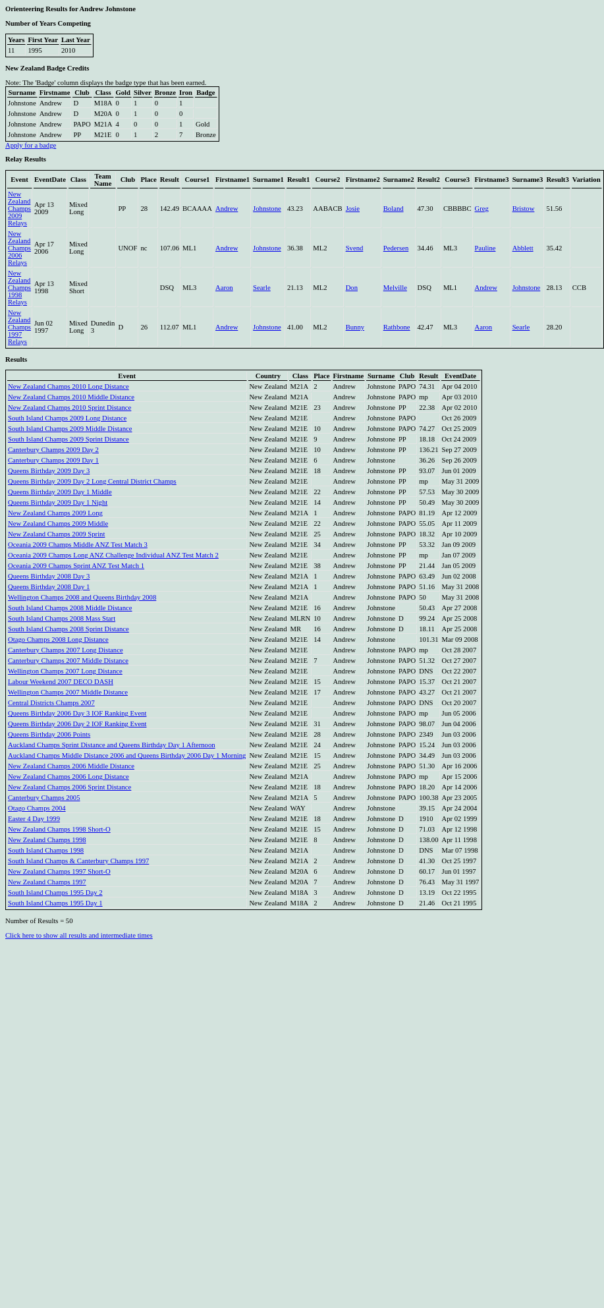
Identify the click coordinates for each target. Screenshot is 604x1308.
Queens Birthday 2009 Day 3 (49, 470)
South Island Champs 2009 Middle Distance (70, 428)
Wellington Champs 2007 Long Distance (65, 671)
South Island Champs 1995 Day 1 (55, 903)
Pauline (485, 248)
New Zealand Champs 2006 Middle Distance (71, 766)
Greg (482, 208)
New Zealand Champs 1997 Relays (19, 327)
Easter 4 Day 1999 (34, 818)
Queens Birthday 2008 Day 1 (49, 586)
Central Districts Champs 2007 (51, 702)
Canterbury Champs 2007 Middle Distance (68, 660)
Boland (393, 208)
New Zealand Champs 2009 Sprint (56, 534)
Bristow (523, 208)
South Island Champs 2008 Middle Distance (70, 607)
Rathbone (396, 327)
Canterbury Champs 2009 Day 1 (53, 460)
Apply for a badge (30, 145)
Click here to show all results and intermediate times (79, 935)
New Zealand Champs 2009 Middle (58, 523)
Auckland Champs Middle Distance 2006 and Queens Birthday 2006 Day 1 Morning (127, 755)
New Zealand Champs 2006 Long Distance (68, 776)
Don (352, 287)
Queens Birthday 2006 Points (49, 734)
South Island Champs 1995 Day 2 (55, 892)
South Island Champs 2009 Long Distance (67, 418)
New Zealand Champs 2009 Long (55, 513)
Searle (262, 287)
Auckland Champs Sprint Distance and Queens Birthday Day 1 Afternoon (111, 745)
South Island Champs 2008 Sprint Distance (68, 629)
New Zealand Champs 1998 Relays (19, 288)
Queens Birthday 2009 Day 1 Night (57, 502)
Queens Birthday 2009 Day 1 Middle (60, 492)
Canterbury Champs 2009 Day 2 (53, 449)
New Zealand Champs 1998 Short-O (59, 829)
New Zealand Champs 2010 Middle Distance (71, 397)
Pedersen (395, 248)
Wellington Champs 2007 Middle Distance (68, 692)
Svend (355, 248)
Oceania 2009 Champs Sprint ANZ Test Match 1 (76, 565)
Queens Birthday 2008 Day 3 (49, 576)
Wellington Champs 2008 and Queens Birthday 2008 (82, 597)
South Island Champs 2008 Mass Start (61, 618)
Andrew (226, 208)
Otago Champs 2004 (37, 808)
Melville (395, 287)
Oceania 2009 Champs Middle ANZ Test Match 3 (78, 544)
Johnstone (267, 208)
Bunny (355, 327)
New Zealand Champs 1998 (47, 839)
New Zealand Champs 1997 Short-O (59, 871)
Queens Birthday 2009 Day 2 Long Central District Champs (92, 481)
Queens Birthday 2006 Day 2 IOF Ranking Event (77, 723)
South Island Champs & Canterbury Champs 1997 (78, 861)
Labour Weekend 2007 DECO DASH (60, 681)
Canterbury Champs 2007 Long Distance (65, 650)
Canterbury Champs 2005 (44, 797)
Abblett (523, 248)
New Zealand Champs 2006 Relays (19, 248)
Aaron (224, 287)
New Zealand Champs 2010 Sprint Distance (69, 407)
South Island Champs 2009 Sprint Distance (68, 439)
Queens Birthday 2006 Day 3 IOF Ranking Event (77, 713)
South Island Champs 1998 (46, 850)
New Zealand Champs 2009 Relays (19, 208)
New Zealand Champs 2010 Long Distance (68, 386)
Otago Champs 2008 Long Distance (58, 639)
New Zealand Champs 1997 (47, 882)
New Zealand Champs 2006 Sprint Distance (69, 787)
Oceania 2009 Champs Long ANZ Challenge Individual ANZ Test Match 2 (113, 555)
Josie (353, 208)
